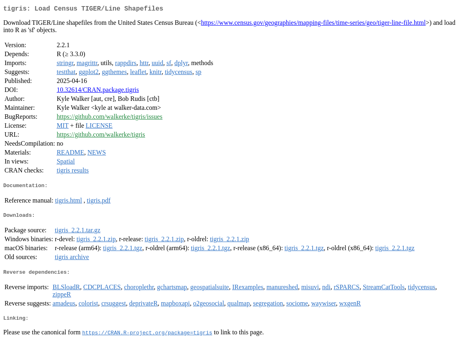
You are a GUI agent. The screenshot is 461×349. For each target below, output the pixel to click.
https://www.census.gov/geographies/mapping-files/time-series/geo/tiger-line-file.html (313, 24)
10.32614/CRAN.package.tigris (98, 91)
